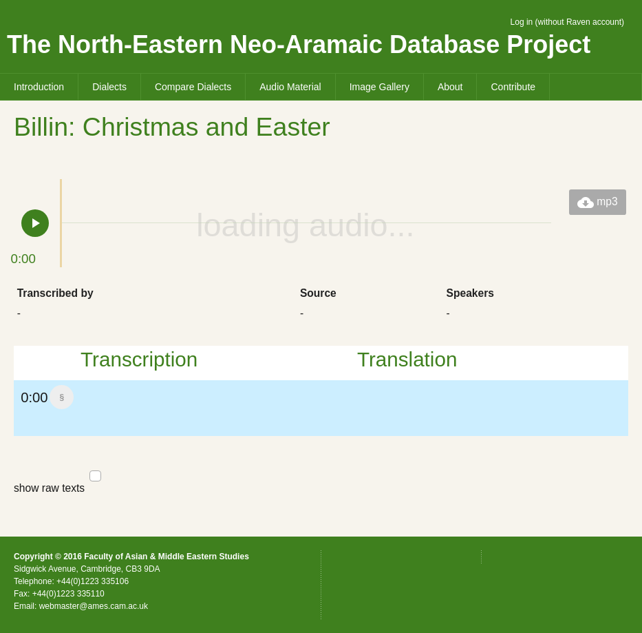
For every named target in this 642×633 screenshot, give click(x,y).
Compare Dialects (193, 86)
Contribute (513, 86)
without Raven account (579, 22)
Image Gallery (379, 86)
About (450, 86)
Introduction (39, 86)
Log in (522, 22)
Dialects (109, 86)
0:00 (41, 401)
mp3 (597, 202)
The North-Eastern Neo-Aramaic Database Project (298, 44)
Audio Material (290, 86)
